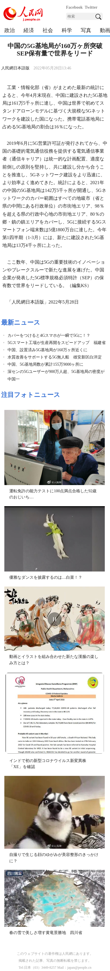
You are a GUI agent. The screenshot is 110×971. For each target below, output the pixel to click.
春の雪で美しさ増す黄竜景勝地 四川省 (45, 933)
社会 (48, 30)
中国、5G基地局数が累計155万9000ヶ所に (45, 364)
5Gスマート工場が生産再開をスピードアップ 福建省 (57, 343)
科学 (67, 30)
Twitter (91, 7)
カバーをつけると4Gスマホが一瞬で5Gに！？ (49, 335)
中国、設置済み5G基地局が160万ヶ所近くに (47, 350)
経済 (28, 30)
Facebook (74, 7)
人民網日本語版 (15, 68)
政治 (9, 30)
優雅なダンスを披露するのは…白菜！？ (45, 577)
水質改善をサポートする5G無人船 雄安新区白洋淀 (55, 357)
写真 (86, 30)
